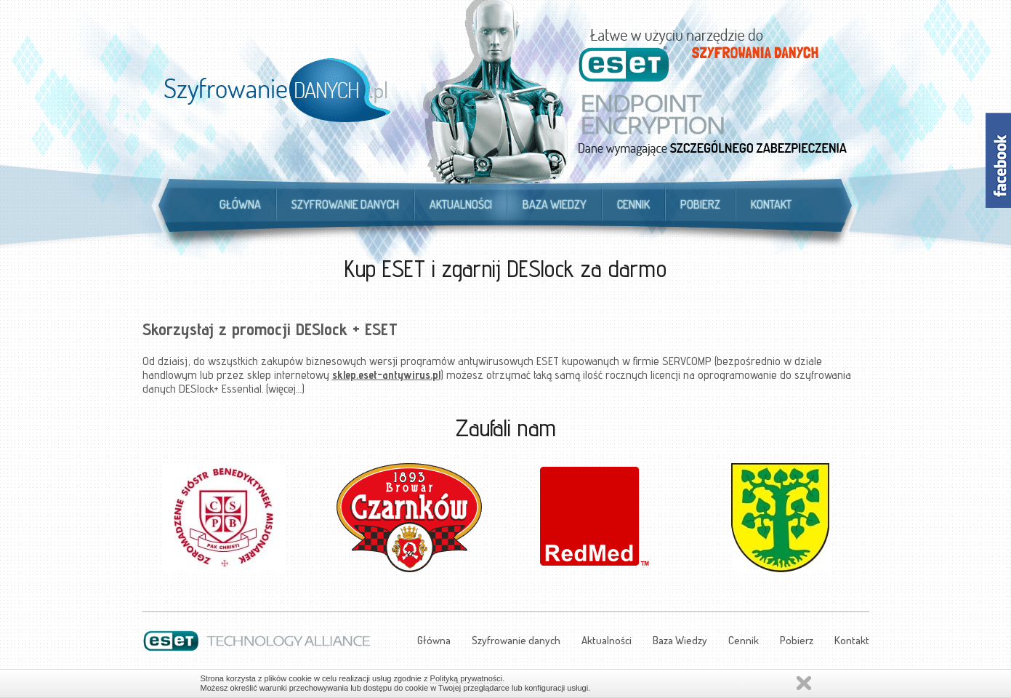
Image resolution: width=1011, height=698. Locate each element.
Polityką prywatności (466, 678)
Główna (240, 204)
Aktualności (461, 204)
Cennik (633, 204)
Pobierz (700, 204)
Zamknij (804, 683)
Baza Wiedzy (555, 204)
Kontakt (771, 204)
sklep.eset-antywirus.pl (386, 375)
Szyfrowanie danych (345, 204)
